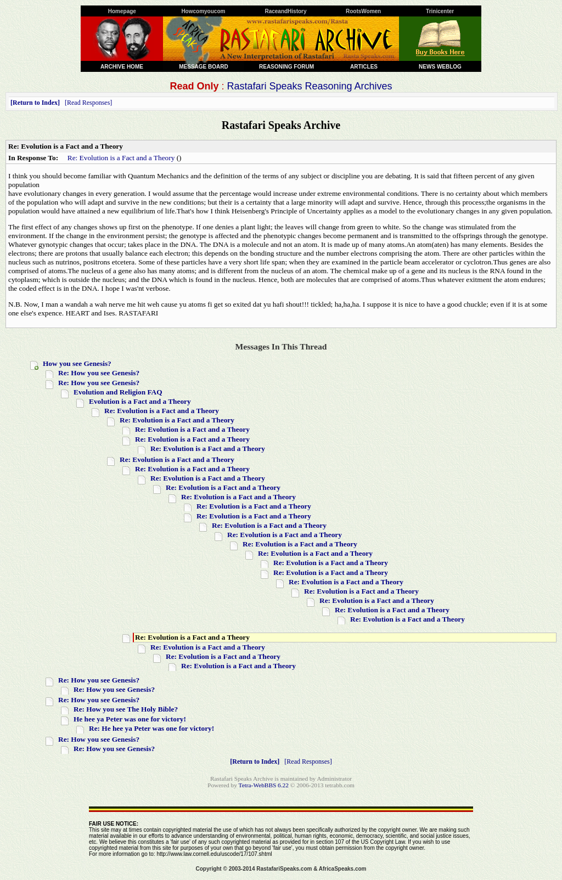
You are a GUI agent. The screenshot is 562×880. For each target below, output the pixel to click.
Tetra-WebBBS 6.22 (264, 785)
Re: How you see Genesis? (98, 373)
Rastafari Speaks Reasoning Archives (309, 86)
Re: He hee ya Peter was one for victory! (151, 728)
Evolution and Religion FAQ (118, 392)
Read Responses (88, 102)
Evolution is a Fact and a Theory (140, 401)
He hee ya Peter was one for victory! (130, 719)
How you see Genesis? (77, 363)
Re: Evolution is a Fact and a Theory (121, 158)
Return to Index (35, 102)
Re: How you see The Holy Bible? (126, 709)
